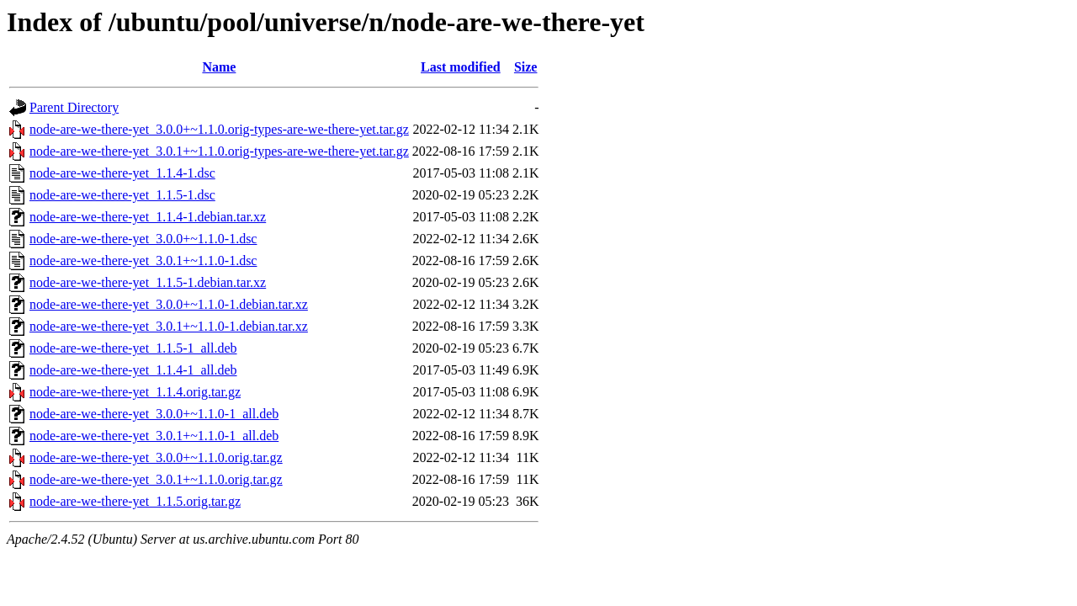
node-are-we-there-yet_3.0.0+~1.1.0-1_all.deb (154, 414)
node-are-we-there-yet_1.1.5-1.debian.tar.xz (147, 282)
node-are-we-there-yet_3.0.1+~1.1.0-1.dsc (143, 260)
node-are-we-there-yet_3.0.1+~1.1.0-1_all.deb (154, 435)
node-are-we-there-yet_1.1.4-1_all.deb (133, 370)
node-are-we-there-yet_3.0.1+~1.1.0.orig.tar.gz (156, 479)
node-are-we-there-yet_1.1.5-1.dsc (122, 195)
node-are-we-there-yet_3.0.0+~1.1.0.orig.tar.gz (156, 457)
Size (526, 67)
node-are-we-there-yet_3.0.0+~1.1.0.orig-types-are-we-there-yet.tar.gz (219, 129)
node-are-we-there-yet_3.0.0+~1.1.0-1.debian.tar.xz (168, 304)
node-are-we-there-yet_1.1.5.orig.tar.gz (135, 501)
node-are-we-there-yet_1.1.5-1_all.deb (133, 348)
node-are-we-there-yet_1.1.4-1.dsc (122, 173)
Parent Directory (74, 107)
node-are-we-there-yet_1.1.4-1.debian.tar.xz (147, 217)
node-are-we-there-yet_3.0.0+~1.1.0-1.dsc (143, 238)
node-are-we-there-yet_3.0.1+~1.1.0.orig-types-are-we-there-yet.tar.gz (219, 151)
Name (219, 67)
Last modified (461, 67)
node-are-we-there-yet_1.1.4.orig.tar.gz (135, 392)
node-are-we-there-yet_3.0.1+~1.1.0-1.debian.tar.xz (168, 326)
